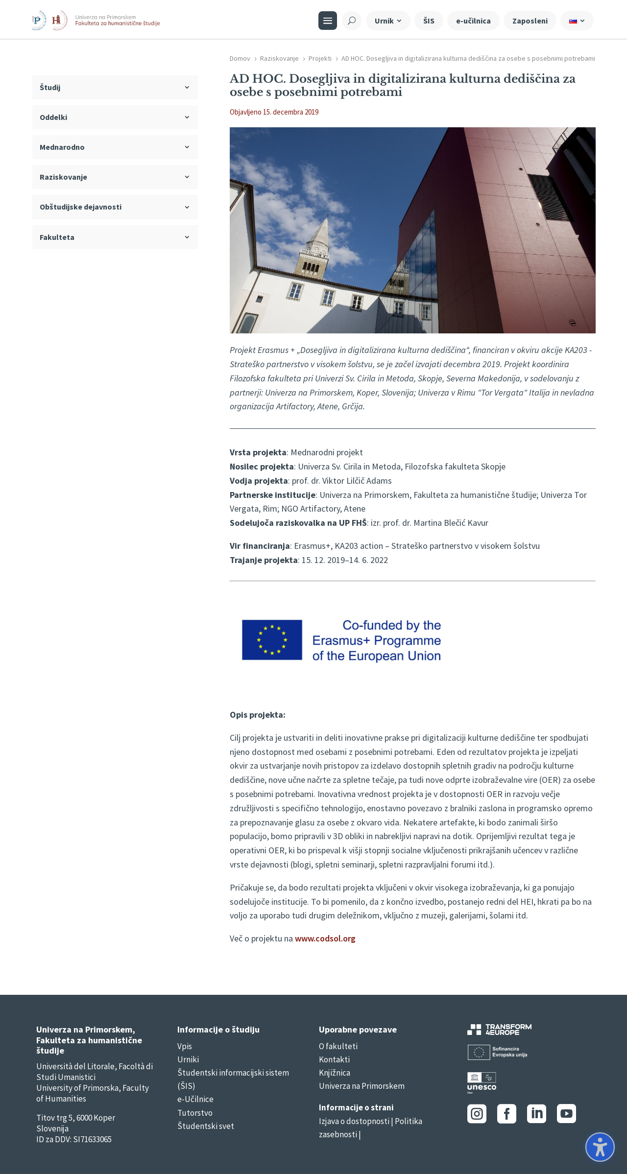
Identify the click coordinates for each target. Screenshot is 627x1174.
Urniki (188, 1059)
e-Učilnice (195, 1099)
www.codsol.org (325, 938)
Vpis (184, 1046)
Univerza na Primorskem (362, 1085)
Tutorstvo (195, 1112)
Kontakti (334, 1059)
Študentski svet (205, 1126)
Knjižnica (334, 1072)
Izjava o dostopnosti (354, 1121)
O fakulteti (338, 1046)
